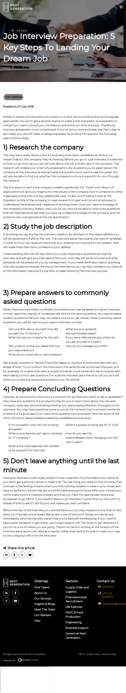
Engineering (73, 622)
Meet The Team (44, 609)
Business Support (77, 628)
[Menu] (121, 7)
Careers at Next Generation (75, 635)
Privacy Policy (109, 654)
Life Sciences (73, 607)
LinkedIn (108, 586)
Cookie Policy (93, 654)
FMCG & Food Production (74, 614)
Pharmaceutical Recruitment (75, 599)
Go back (21, 30)
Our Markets (42, 615)
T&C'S (81, 654)
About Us (40, 593)
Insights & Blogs (44, 604)
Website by (22, 660)
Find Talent (41, 587)
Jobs (37, 620)
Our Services (42, 598)
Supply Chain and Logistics (77, 589)
